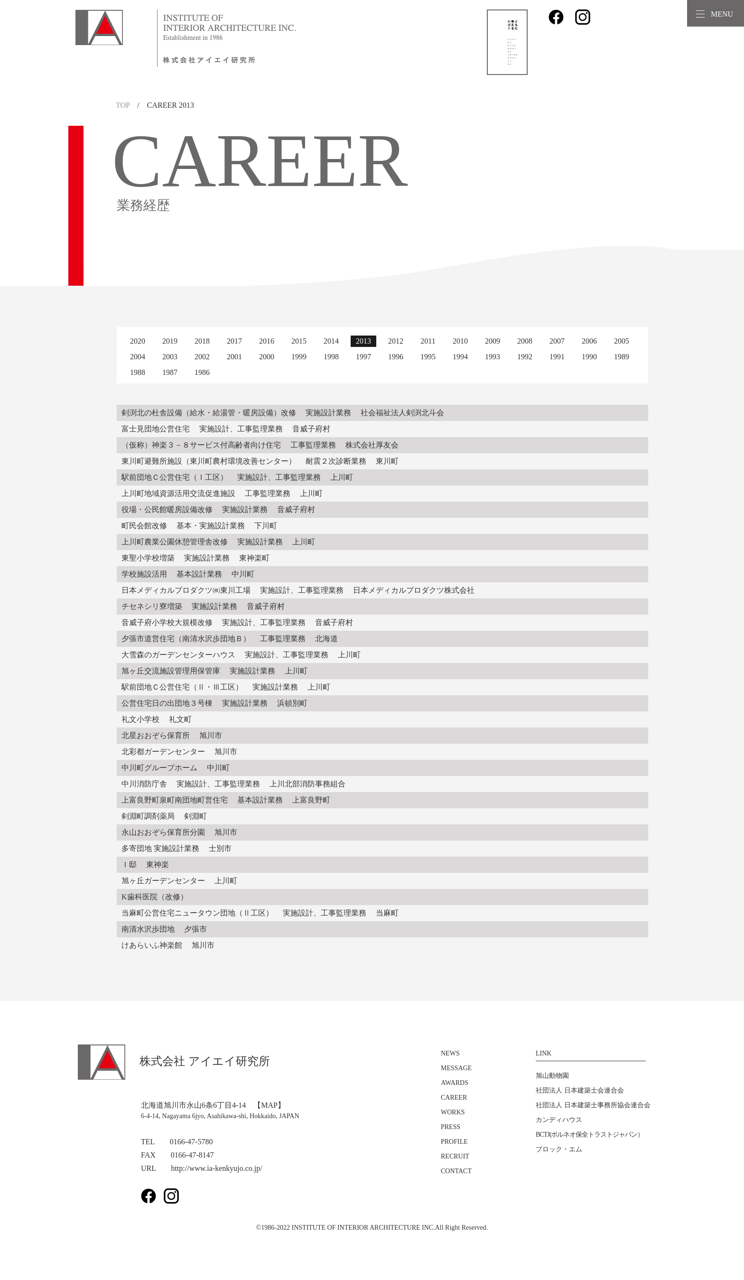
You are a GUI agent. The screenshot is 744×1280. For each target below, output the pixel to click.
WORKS (453, 1112)
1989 (621, 357)
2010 (460, 341)
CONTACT (456, 1171)
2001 (234, 357)
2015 (299, 341)
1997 (363, 357)
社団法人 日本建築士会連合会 (580, 1090)
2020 (137, 341)
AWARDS (454, 1082)
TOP (123, 105)
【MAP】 (269, 1105)
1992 (524, 357)
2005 (621, 341)
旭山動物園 (552, 1075)
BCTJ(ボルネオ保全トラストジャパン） (589, 1134)
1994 (460, 357)
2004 (137, 357)
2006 (589, 341)
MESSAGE (456, 1068)
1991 (557, 357)
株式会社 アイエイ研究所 (174, 1061)
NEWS (450, 1053)
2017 (234, 341)
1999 (299, 357)
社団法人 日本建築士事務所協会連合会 (593, 1105)
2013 (363, 341)
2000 (266, 357)
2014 (331, 341)
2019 (169, 341)
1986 (202, 372)
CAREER (454, 1097)
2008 (524, 341)
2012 (395, 341)
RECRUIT (455, 1156)
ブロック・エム (559, 1149)
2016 (266, 341)
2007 (557, 341)
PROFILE (454, 1141)
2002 (202, 357)
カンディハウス (559, 1119)
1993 (492, 357)
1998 (331, 357)
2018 (202, 341)
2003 (169, 357)
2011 (427, 341)
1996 (395, 357)
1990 (589, 357)
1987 (169, 372)
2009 (492, 341)
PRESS (450, 1127)
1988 (137, 372)
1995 (428, 357)
